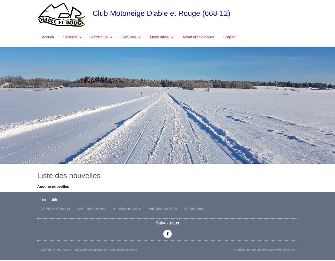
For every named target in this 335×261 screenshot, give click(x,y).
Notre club (101, 37)
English (229, 37)
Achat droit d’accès (198, 37)
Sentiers (72, 37)
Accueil (48, 37)
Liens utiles (161, 37)
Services (131, 37)
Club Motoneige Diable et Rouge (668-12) (161, 13)
